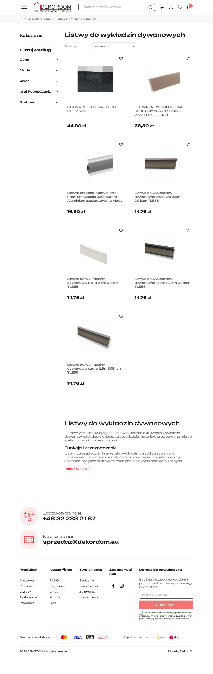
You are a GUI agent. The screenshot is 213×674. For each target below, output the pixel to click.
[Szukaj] (116, 7)
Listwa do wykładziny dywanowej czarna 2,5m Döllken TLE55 (156, 295)
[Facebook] (113, 602)
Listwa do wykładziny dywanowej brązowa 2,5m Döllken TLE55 (158, 205)
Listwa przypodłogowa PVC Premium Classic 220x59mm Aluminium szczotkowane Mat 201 (94, 205)
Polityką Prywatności (177, 635)
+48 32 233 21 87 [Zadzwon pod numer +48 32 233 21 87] (72, 532)
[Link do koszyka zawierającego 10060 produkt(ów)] (189, 7)
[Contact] (162, 7)
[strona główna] (21, 18)
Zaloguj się (87, 607)
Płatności (27, 602)
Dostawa (27, 596)
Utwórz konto (90, 613)
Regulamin (57, 602)
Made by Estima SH (180, 667)
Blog (53, 619)
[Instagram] (122, 602)
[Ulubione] (180, 7)
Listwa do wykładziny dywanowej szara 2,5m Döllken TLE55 (94, 385)
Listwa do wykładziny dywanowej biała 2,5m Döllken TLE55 (94, 295)
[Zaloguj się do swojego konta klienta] (171, 7)
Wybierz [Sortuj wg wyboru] (115, 46)
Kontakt (56, 613)
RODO (54, 596)
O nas (54, 607)
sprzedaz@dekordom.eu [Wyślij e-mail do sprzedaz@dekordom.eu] (85, 555)
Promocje (27, 619)
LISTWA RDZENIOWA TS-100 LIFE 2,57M (92, 113)
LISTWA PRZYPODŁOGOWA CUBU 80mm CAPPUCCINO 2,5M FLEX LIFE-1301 (159, 115)
